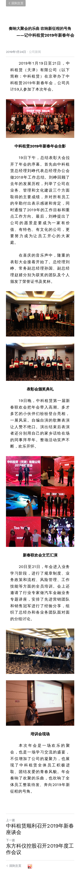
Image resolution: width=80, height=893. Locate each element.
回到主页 (15, 3)
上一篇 (10, 820)
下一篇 (10, 840)
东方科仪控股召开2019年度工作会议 (40, 849)
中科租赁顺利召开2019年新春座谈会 (40, 829)
